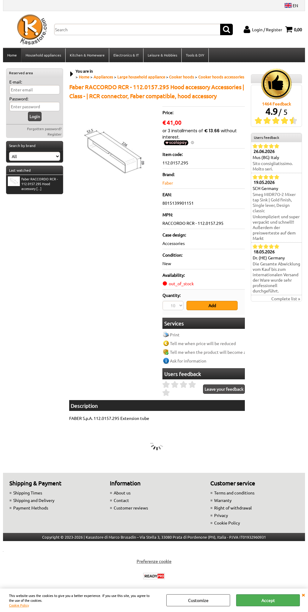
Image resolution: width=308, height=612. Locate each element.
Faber (167, 182)
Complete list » (285, 298)
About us (122, 492)
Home (12, 55)
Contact (121, 500)
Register (55, 134)
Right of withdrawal (233, 507)
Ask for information (188, 360)
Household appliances (43, 55)
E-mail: (15, 81)
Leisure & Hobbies (162, 55)
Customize (198, 600)
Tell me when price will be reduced (203, 343)
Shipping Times (27, 492)
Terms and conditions (234, 492)
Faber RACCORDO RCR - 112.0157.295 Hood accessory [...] (33, 183)
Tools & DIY (195, 55)
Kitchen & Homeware (87, 55)
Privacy (221, 515)
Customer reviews (131, 507)
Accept (268, 600)
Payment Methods (30, 507)
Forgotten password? (44, 128)
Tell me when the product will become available (215, 352)
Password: (18, 98)
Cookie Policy (19, 605)
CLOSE (303, 595)
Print (175, 334)
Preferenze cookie (154, 561)
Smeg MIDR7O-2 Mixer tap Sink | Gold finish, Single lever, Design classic (274, 202)
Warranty (223, 500)
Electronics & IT (126, 55)
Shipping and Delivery (33, 500)
